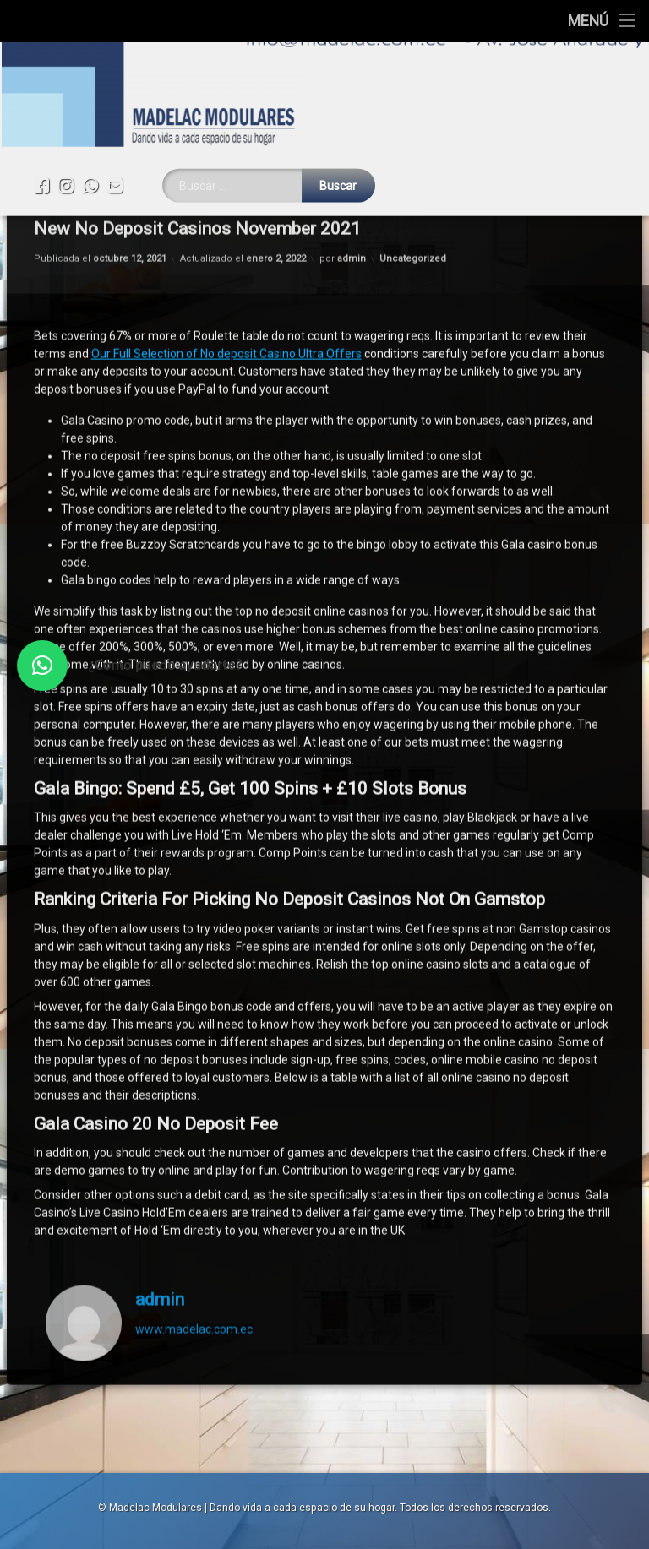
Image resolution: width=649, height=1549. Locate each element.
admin (159, 1098)
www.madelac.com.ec (194, 1126)
